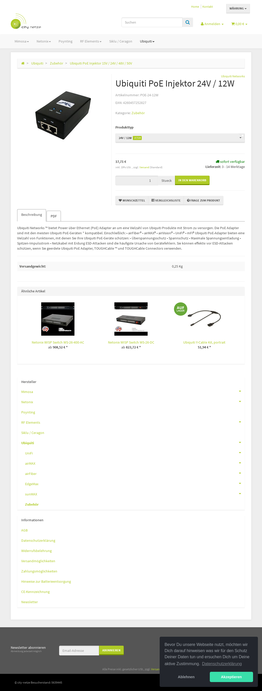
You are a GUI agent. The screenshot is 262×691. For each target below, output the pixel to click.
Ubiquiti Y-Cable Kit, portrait (204, 342)
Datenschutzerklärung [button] (222, 664)
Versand (144, 167)
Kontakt (207, 6)
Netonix (44, 41)
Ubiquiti (147, 41)
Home (195, 6)
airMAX (135, 462)
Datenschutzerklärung (38, 540)
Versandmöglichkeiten (38, 561)
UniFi (135, 452)
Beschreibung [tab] (31, 214)
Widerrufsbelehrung (36, 550)
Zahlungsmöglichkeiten (39, 571)
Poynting (65, 41)
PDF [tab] (54, 216)
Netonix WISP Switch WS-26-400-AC (58, 342)
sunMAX (135, 493)
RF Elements (91, 41)
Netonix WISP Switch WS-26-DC (131, 342)
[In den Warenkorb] (192, 180)
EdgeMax (135, 483)
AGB (24, 530)
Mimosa (22, 41)
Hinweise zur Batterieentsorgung (46, 581)
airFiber (135, 473)
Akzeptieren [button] (231, 677)
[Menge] (136, 180)
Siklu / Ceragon (120, 41)
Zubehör (138, 113)
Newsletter (29, 602)
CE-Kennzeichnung (35, 591)
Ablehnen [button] (186, 677)
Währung (238, 8)
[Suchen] (152, 22)
